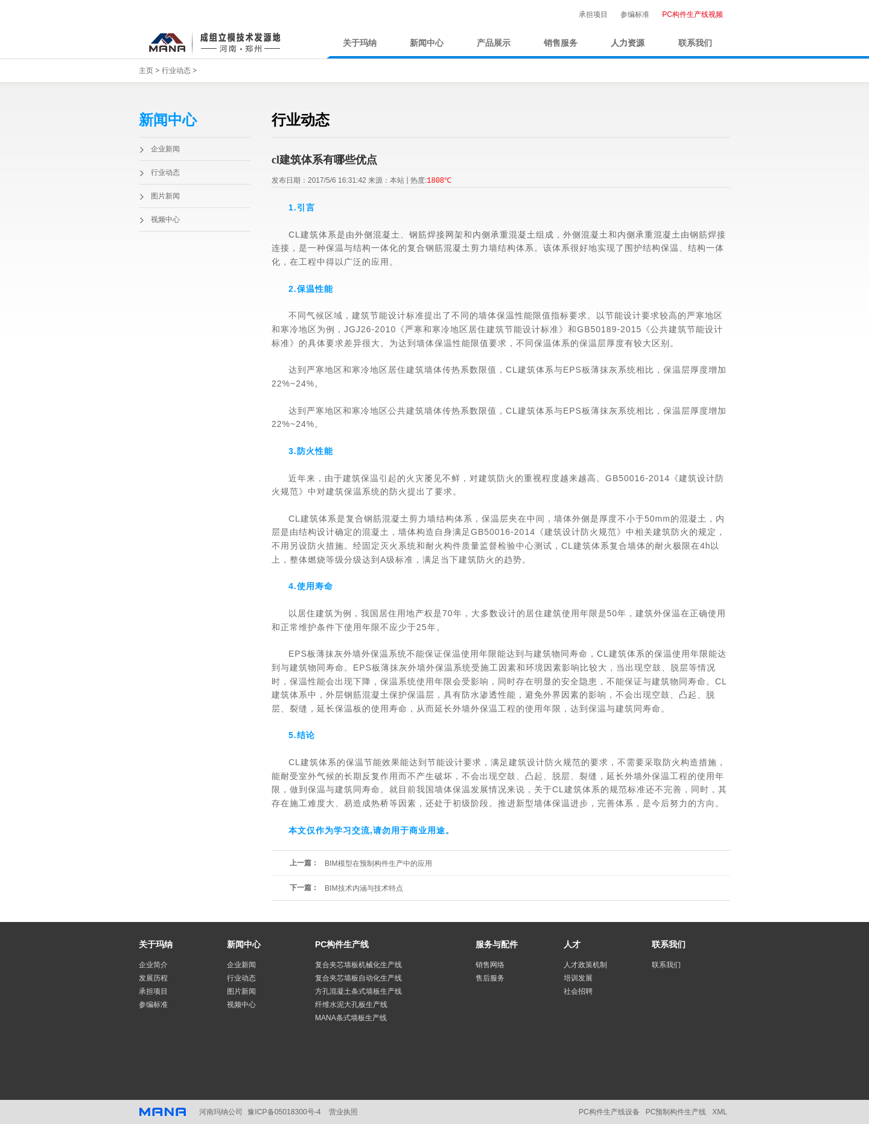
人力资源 (628, 43)
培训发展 (578, 978)
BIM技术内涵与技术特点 (364, 888)
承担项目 (593, 14)
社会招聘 (578, 991)
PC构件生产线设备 (609, 1112)
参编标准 (634, 14)
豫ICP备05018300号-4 (283, 1112)
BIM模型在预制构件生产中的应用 (378, 863)
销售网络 (490, 965)
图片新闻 (165, 196)
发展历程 (153, 978)
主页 (146, 70)
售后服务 (490, 978)
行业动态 (176, 70)
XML (719, 1112)
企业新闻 (165, 149)
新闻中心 (427, 43)
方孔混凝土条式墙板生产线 (358, 991)
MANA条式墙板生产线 (351, 1018)
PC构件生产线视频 (692, 14)
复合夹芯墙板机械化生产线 (358, 965)
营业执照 (342, 1112)
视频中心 (165, 219)
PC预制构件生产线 (676, 1112)
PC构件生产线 (342, 944)
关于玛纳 (360, 43)
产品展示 (494, 43)
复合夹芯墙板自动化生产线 (358, 978)
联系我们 (695, 43)
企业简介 (153, 965)
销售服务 (561, 43)
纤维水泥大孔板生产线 (351, 1004)
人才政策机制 (585, 965)
